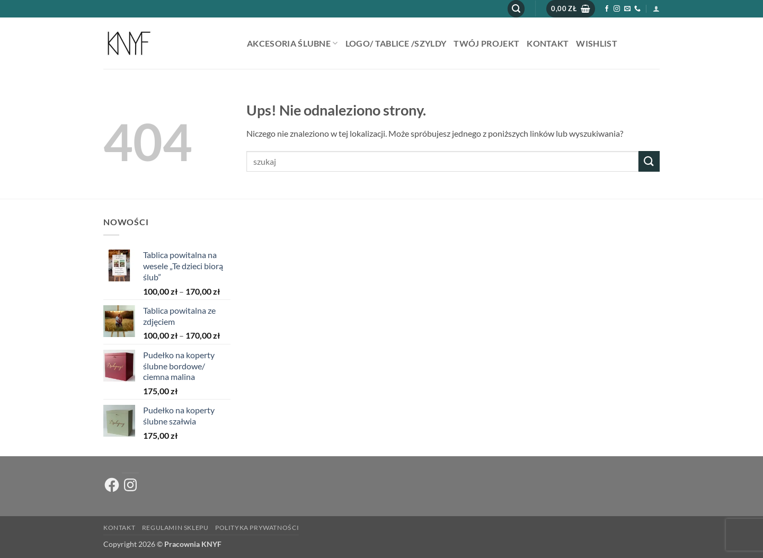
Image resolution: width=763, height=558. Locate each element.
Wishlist (596, 43)
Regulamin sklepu (175, 528)
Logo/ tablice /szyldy (396, 43)
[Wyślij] (649, 161)
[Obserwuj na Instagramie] (617, 9)
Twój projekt (486, 43)
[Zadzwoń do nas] (637, 9)
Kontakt (548, 43)
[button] (516, 8)
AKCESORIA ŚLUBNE (292, 43)
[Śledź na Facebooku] (607, 9)
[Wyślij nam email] (627, 9)
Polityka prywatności (257, 528)
